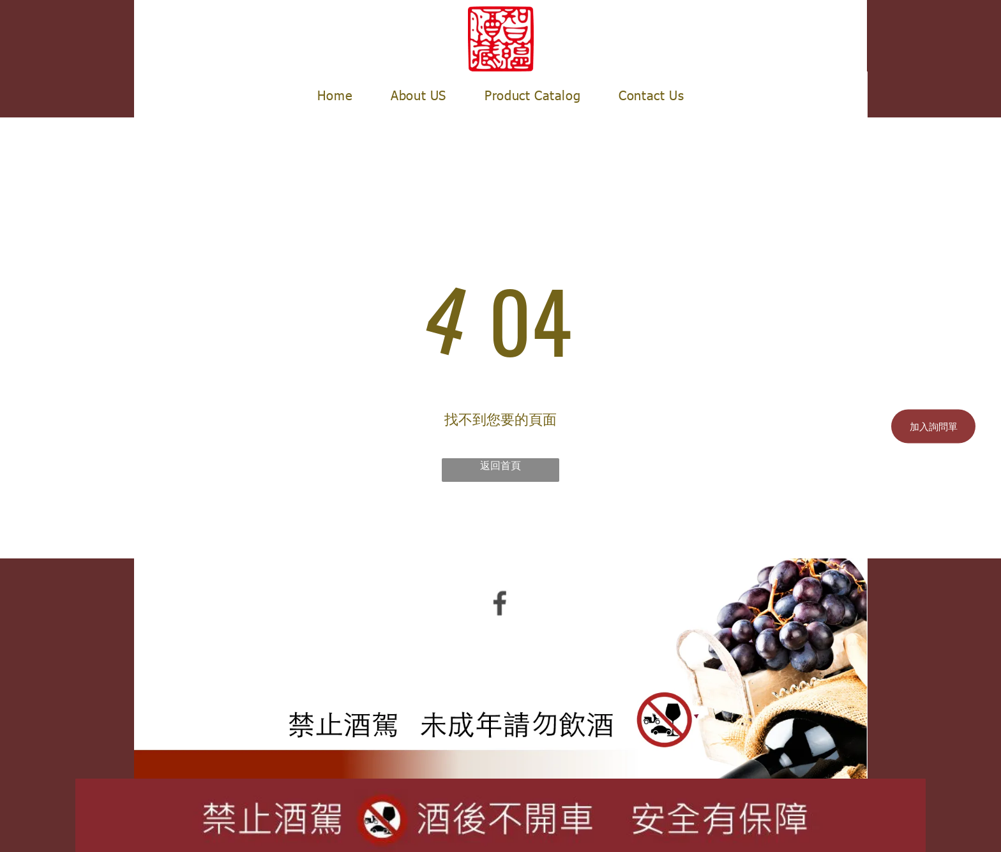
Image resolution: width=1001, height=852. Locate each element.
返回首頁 (500, 465)
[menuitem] (335, 94)
